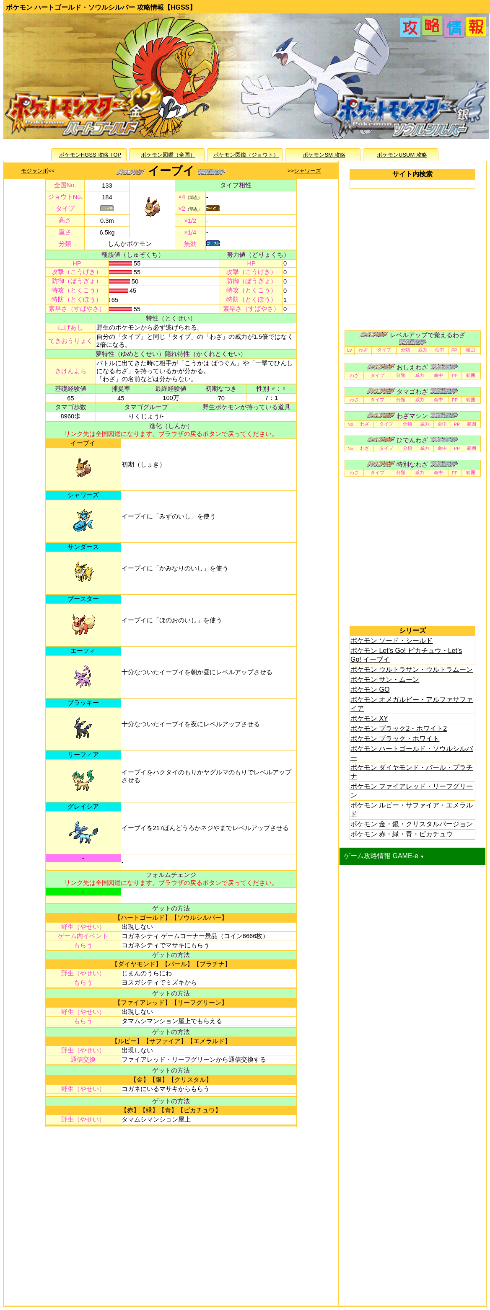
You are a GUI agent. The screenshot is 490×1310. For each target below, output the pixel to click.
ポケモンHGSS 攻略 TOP (90, 155)
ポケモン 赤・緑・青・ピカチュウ (401, 834)
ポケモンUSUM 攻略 (402, 155)
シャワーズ (307, 171)
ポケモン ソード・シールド (391, 640)
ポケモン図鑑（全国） (168, 155)
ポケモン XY (369, 718)
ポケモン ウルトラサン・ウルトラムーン (411, 669)
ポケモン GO (369, 689)
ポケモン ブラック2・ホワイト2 (398, 728)
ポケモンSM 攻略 (324, 155)
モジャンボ (34, 171)
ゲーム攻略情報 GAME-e (384, 855)
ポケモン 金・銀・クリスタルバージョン (411, 824)
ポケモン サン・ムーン (384, 679)
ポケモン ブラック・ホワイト (394, 738)
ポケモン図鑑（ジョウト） (246, 155)
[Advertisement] (171, 1208)
